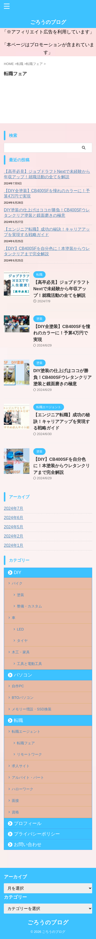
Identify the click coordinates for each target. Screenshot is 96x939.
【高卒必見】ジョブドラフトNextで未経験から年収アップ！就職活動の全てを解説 (47, 174)
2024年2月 (14, 536)
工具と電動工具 (29, 664)
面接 (15, 801)
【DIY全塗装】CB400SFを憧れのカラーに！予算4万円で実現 (47, 193)
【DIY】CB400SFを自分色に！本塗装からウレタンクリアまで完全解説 (47, 251)
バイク (17, 583)
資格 (15, 812)
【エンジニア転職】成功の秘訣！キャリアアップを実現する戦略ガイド (47, 232)
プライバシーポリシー (37, 834)
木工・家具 (21, 652)
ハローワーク (22, 789)
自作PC (18, 686)
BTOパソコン (23, 698)
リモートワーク (29, 754)
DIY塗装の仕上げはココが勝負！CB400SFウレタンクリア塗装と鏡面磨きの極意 (47, 213)
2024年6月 (14, 517)
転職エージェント (26, 731)
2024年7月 (14, 508)
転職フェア (26, 743)
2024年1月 (14, 545)
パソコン (23, 675)
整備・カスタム (29, 606)
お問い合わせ (27, 844)
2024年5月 (14, 527)
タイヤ (22, 640)
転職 (18, 720)
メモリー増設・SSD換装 (31, 709)
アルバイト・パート (28, 777)
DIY (17, 572)
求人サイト (21, 766)
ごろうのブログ (48, 22)
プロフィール (27, 823)
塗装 (20, 595)
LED (20, 629)
